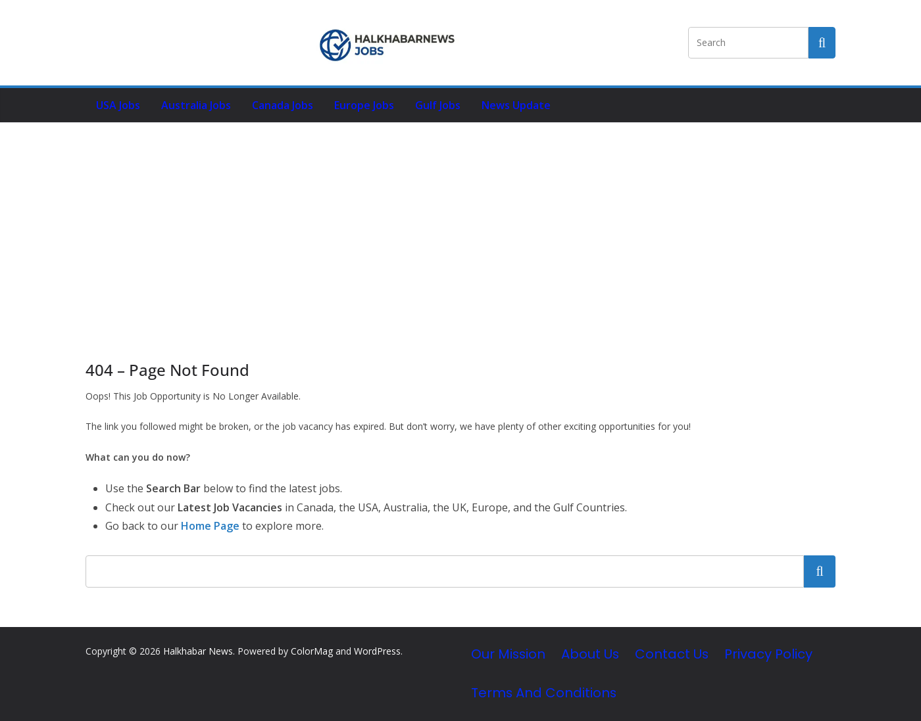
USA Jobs (118, 105)
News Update (516, 105)
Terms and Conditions (543, 693)
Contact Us (672, 654)
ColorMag (312, 651)
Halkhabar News (198, 651)
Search (819, 571)
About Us (590, 654)
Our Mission (508, 654)
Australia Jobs (196, 105)
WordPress (377, 651)
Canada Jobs (282, 105)
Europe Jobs (364, 105)
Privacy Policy (768, 654)
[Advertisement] (460, 221)
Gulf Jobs (437, 105)
